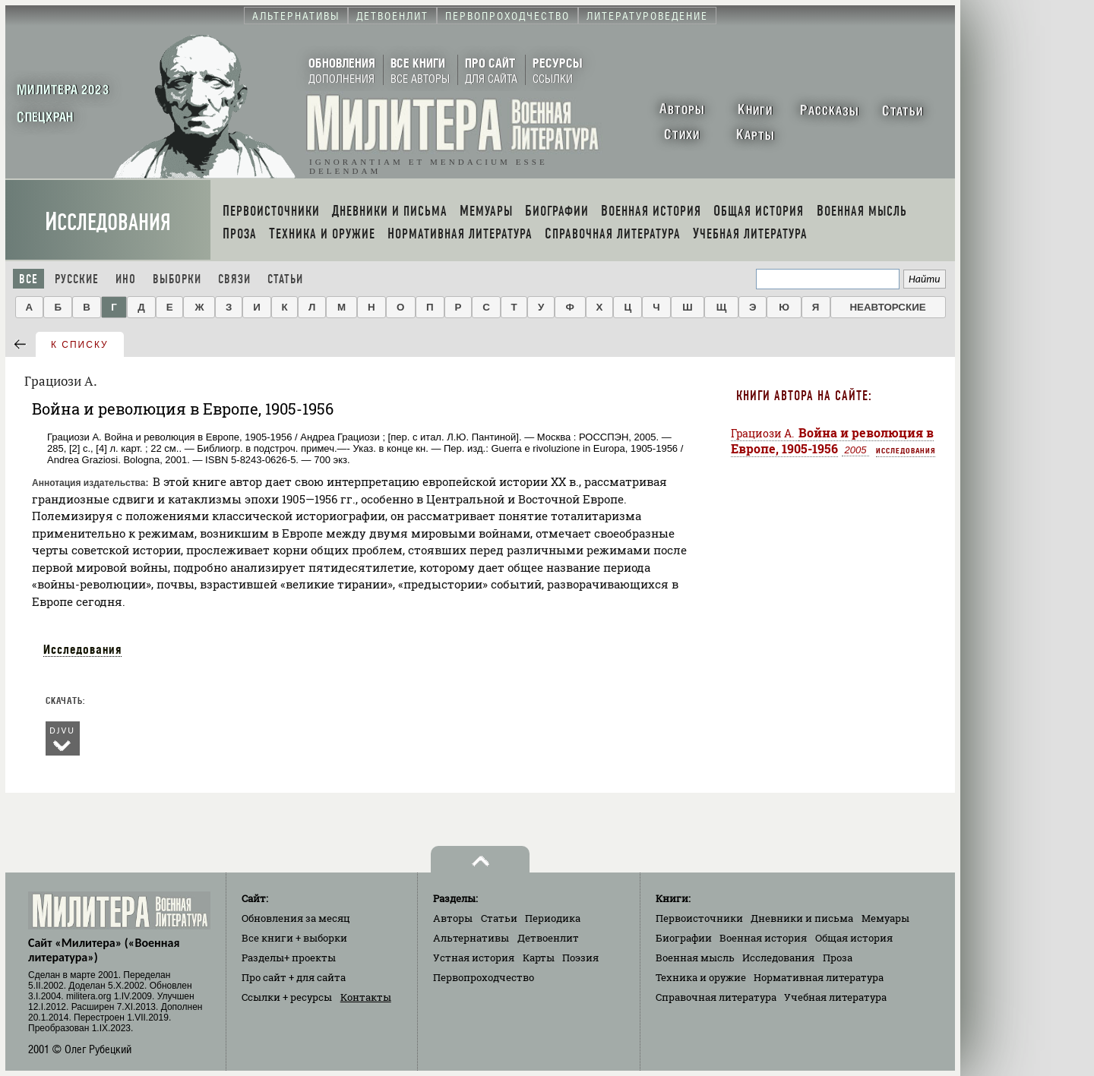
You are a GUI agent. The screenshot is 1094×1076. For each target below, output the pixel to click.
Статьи (285, 279)
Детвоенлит (548, 938)
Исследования (108, 222)
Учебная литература (835, 997)
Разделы (289, 957)
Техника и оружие (701, 977)
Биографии (684, 938)
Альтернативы (471, 938)
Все (28, 279)
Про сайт (294, 977)
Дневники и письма (802, 918)
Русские (77, 279)
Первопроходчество (483, 977)
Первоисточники (699, 918)
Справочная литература (716, 997)
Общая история (854, 938)
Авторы (453, 918)
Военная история (763, 938)
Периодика (552, 918)
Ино (125, 279)
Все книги (294, 938)
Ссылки (287, 997)
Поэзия (580, 957)
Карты (539, 957)
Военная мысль (695, 957)
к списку (80, 344)
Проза (837, 957)
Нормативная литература (819, 977)
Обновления (296, 918)
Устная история (473, 957)
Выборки (177, 279)
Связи (234, 279)
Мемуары (885, 918)
